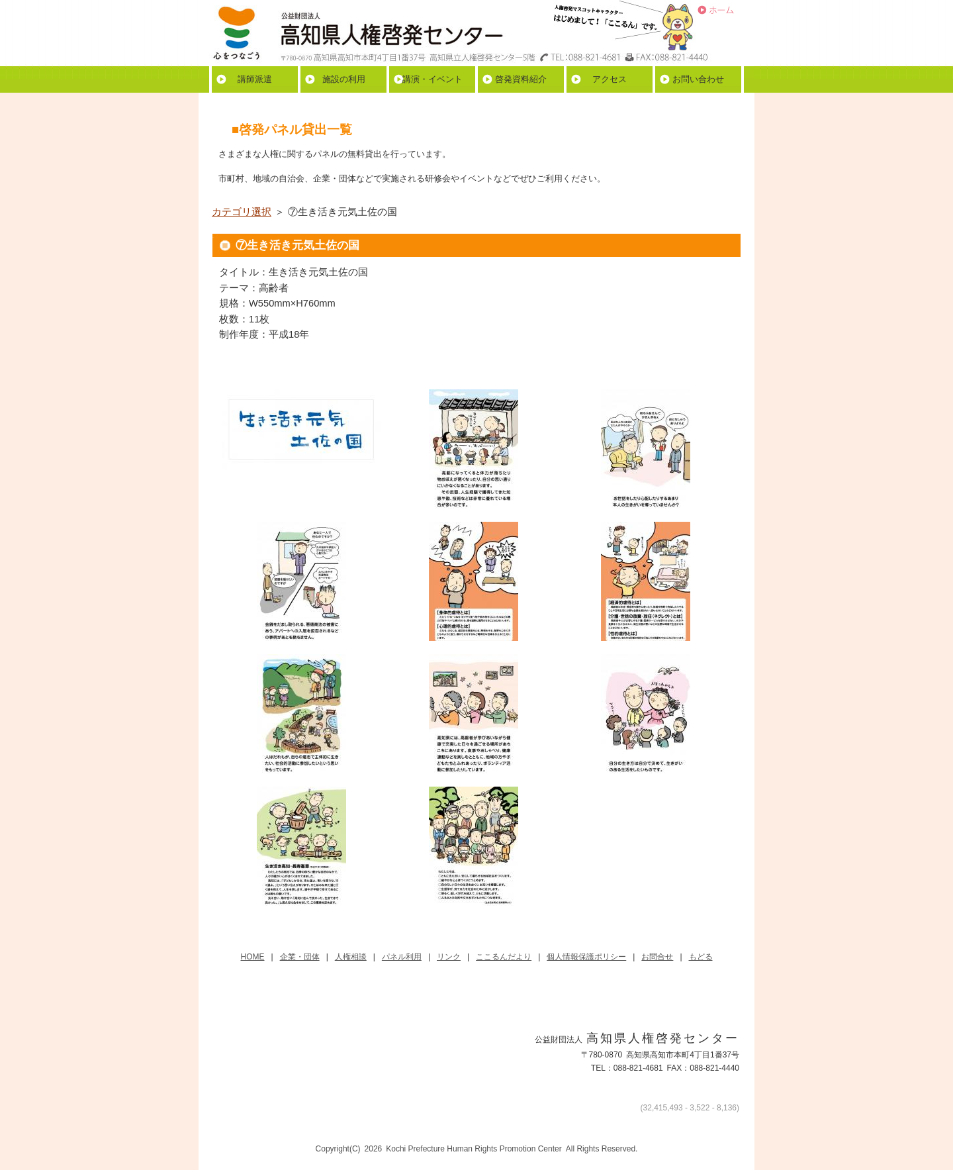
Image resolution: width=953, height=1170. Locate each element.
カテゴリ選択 (241, 212)
